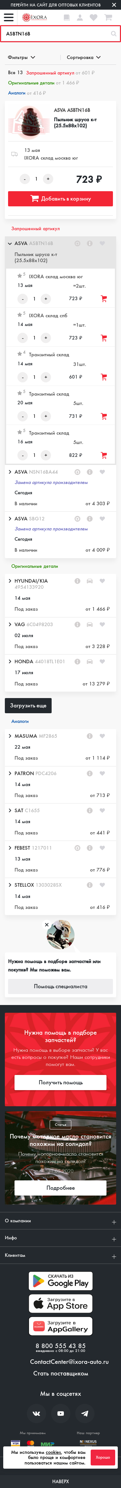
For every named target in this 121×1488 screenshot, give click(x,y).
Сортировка (83, 57)
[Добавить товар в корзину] (104, 298)
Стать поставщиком (60, 1373)
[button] (60, 252)
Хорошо (103, 1457)
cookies (53, 1452)
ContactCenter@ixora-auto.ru (69, 1362)
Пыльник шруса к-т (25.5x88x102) (75, 122)
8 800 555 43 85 (60, 1346)
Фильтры (21, 57)
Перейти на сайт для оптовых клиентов (56, 5)
